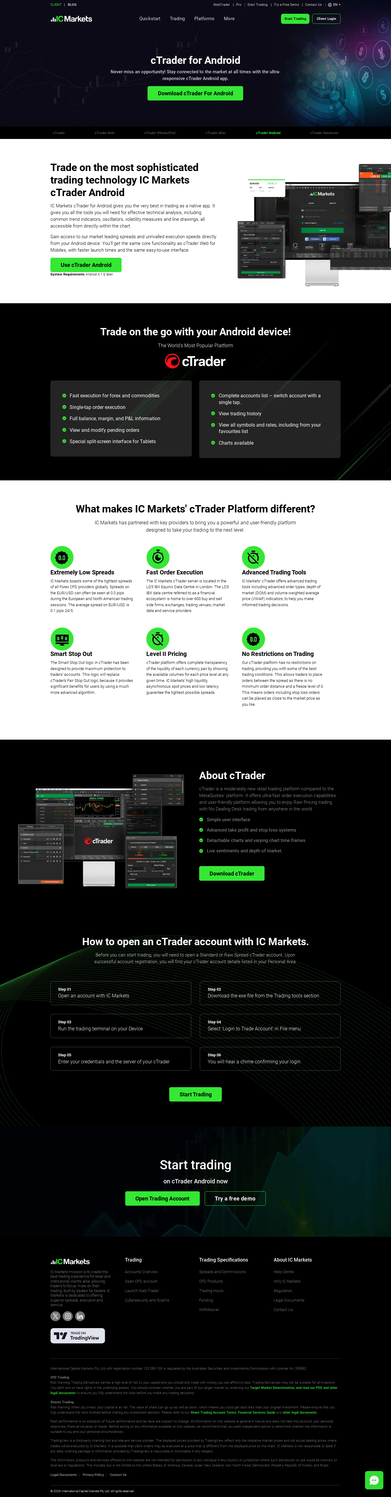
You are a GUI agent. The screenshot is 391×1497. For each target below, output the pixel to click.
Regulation (283, 1290)
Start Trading (257, 5)
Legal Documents (289, 1300)
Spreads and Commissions (222, 1271)
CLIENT (56, 5)
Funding (206, 1300)
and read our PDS (308, 1388)
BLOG (72, 5)
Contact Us (313, 5)
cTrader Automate (324, 133)
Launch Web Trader (142, 1290)
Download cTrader (232, 873)
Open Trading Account (162, 1198)
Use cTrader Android (86, 265)
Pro (238, 5)
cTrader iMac (216, 133)
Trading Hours (211, 1290)
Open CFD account (141, 1281)
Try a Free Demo (286, 5)
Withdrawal (209, 1309)
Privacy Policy (93, 1475)
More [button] (229, 18)
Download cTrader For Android (195, 93)
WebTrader (221, 5)
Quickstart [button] (149, 18)
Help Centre (284, 1271)
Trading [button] (177, 18)
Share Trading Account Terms (213, 1412)
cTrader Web (104, 133)
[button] (334, 4)
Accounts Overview (141, 1271)
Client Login (326, 19)
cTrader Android (268, 133)
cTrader (59, 133)
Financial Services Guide (256, 1412)
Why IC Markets (287, 1281)
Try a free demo (235, 1198)
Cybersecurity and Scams (147, 1300)
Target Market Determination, (272, 1388)
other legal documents (300, 1412)
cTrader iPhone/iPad (159, 133)
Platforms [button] (204, 18)
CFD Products (211, 1281)
